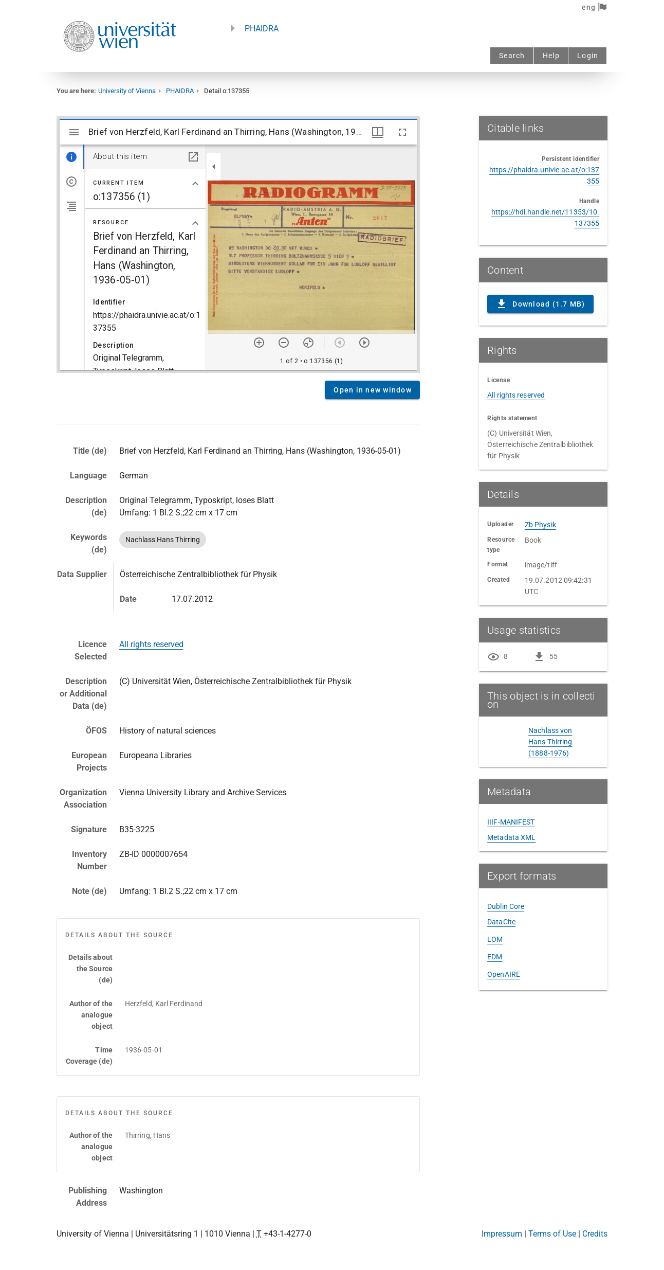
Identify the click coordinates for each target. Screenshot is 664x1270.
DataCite (501, 922)
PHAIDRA (262, 28)
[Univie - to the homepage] (120, 65)
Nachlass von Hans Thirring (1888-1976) (550, 741)
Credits (594, 1234)
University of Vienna (127, 91)
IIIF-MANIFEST (510, 822)
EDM (494, 957)
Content (238, 244)
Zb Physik (540, 525)
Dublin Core (505, 906)
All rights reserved (151, 644)
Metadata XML (511, 837)
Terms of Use (552, 1234)
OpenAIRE (503, 974)
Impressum (502, 1234)
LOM (495, 939)
